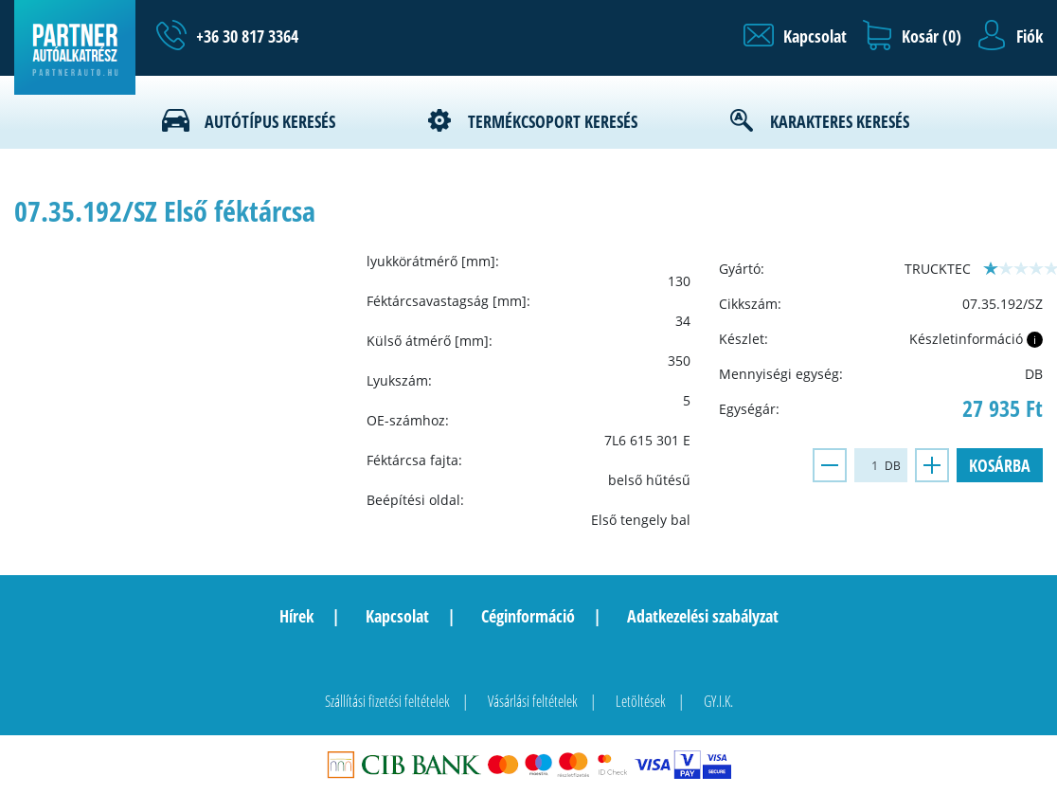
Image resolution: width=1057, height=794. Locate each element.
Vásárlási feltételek (533, 701)
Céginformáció (528, 616)
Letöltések (641, 701)
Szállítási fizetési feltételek (387, 701)
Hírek (296, 616)
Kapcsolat (397, 616)
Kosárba (999, 465)
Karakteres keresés (839, 121)
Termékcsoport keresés (552, 121)
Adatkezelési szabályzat (703, 616)
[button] (795, 36)
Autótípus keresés (270, 121)
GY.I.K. (718, 701)
